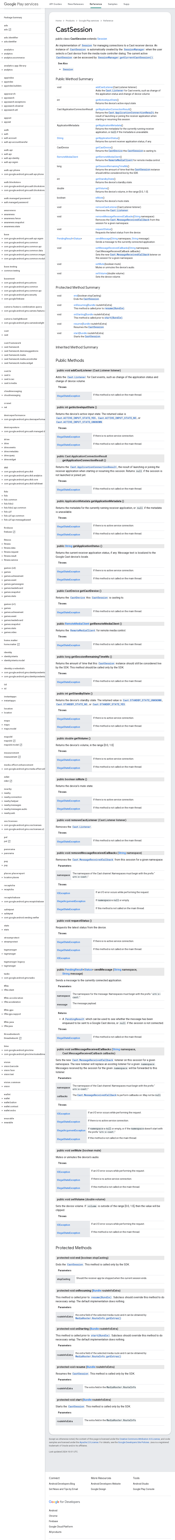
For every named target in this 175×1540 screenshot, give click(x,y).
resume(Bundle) (114, 308)
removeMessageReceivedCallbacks (114, 216)
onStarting (79, 314)
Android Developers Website (106, 1483)
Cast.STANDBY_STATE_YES (109, 704)
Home (59, 20)
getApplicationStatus (107, 138)
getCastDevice (103, 147)
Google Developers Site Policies (133, 1442)
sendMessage (103, 238)
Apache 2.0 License (89, 1442)
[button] (22, 42)
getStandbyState (105, 179)
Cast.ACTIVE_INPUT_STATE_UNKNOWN (79, 422)
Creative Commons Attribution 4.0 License (140, 1439)
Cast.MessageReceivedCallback (129, 219)
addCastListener (104, 87)
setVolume (101, 273)
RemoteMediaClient (67, 157)
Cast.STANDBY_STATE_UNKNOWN (142, 700)
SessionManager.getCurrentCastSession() (125, 57)
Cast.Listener (115, 90)
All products (55, 1532)
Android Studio (141, 1483)
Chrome (53, 1516)
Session (102, 38)
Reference (108, 20)
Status (77, 238)
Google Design (98, 1489)
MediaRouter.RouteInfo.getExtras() (98, 1318)
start (76, 333)
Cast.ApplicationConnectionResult (131, 112)
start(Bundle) (113, 317)
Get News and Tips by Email (63, 1489)
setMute (100, 264)
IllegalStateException (68, 396)
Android (53, 1510)
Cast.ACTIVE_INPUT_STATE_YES (76, 418)
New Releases (76, 4)
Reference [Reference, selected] (96, 4)
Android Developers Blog (62, 1483)
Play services (21, 4)
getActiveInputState (106, 100)
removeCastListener (106, 207)
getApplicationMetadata (108, 125)
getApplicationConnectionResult (113, 109)
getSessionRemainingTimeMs (112, 166)
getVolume (101, 188)
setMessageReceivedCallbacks (112, 248)
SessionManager (134, 49)
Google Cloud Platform (61, 1526)
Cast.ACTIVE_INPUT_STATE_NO (117, 418)
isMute (99, 197)
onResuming (80, 305)
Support (128, 4)
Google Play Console (143, 1489)
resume (78, 323)
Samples (113, 4)
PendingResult (64, 238)
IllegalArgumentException (71, 901)
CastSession (78, 49)
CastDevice (115, 150)
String (60, 138)
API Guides (55, 4)
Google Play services (89, 20)
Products (70, 20)
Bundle (91, 305)
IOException (63, 893)
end (76, 295)
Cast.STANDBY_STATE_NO (71, 704)
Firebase (53, 1521)
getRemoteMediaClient (108, 157)
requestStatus (103, 229)
